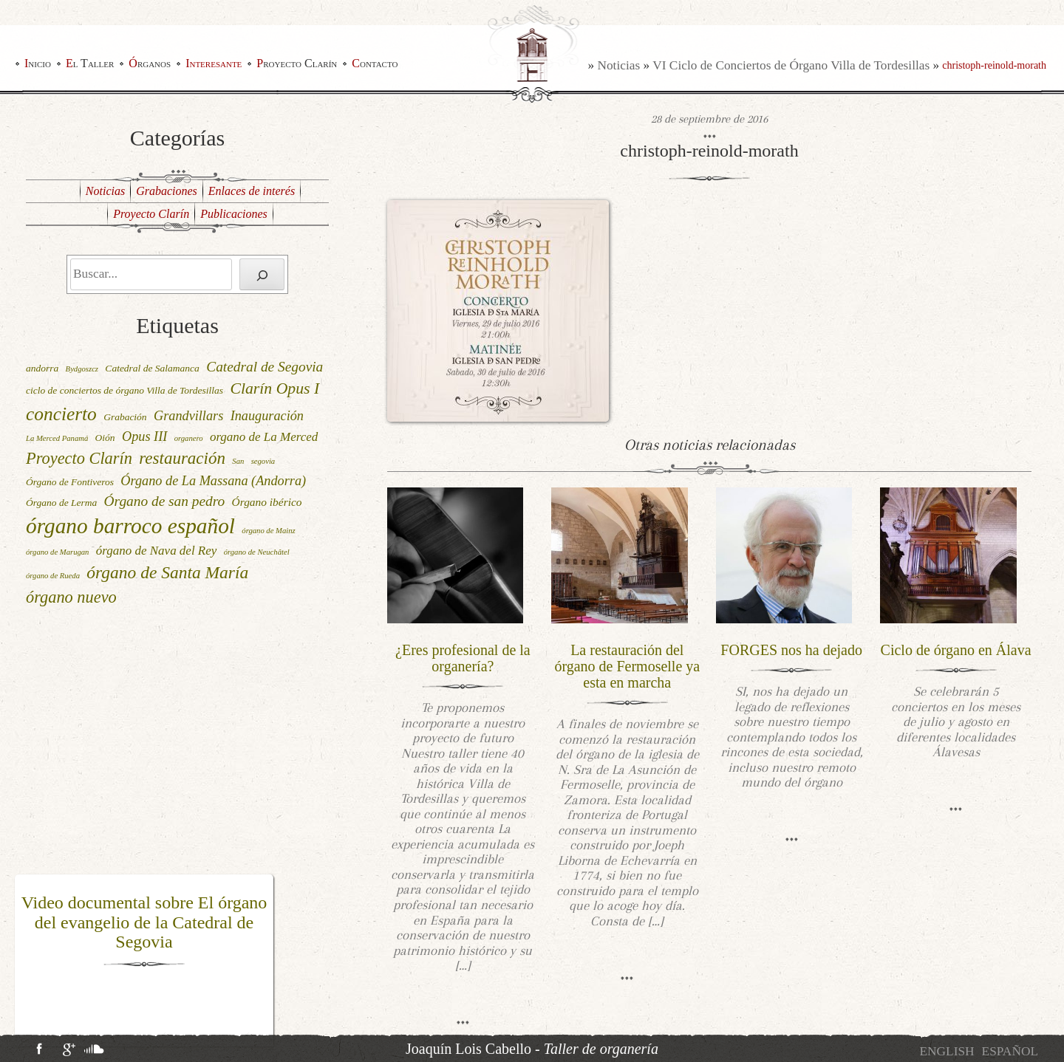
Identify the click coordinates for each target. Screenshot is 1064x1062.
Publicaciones (233, 214)
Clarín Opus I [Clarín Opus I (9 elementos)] (274, 388)
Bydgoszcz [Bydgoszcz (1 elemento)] (82, 369)
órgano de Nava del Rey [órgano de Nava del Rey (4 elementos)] (156, 551)
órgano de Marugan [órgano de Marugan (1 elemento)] (57, 552)
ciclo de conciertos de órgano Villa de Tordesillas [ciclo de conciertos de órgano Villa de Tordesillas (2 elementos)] (124, 390)
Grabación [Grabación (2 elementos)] (125, 416)
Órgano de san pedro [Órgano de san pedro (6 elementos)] (164, 501)
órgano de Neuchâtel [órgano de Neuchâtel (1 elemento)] (257, 552)
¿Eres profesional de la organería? (463, 658)
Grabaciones (166, 191)
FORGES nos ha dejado (791, 650)
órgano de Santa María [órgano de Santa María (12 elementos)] (167, 572)
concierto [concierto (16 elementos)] (61, 413)
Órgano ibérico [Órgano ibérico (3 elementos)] (267, 502)
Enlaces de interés (251, 191)
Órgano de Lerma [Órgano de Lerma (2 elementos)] (61, 502)
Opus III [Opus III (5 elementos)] (144, 436)
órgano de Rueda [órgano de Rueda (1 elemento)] (53, 576)
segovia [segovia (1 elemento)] (263, 461)
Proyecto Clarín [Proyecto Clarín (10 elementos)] (79, 458)
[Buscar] (261, 274)
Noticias (618, 65)
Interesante (213, 63)
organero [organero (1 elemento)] (188, 438)
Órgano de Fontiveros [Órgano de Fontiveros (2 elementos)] (70, 481)
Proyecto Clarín (296, 63)
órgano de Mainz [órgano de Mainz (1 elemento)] (268, 531)
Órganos (150, 63)
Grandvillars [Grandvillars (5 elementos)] (188, 415)
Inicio (37, 63)
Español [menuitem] (1010, 1051)
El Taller (90, 63)
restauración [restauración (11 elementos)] (182, 458)
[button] (24, 961)
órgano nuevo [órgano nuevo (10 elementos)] (71, 597)
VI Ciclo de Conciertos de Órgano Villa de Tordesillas (791, 65)
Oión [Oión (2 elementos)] (105, 437)
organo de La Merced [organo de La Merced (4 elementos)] (264, 437)
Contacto (375, 63)
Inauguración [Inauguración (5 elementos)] (267, 415)
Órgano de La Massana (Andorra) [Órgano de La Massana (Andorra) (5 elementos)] (213, 480)
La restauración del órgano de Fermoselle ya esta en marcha (627, 666)
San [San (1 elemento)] (238, 461)
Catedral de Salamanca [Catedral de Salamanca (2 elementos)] (152, 368)
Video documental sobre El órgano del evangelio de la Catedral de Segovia (144, 922)
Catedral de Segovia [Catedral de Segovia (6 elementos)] (264, 366)
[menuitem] (946, 1051)
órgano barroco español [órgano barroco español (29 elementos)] (130, 526)
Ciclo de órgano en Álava (956, 650)
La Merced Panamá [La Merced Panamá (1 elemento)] (57, 438)
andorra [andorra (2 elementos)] (42, 368)
